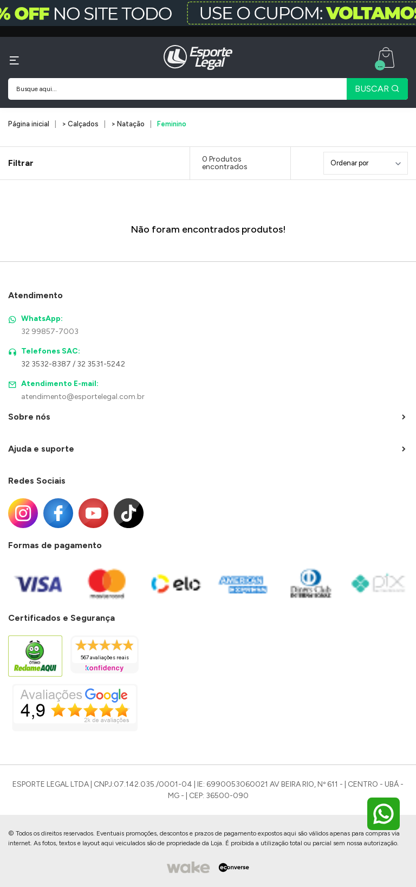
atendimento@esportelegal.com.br (83, 396)
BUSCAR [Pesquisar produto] (377, 88)
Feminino (171, 124)
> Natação (128, 124)
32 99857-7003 (50, 331)
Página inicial (28, 124)
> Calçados (80, 124)
